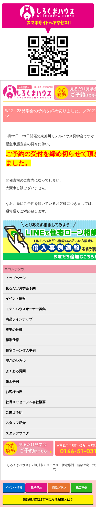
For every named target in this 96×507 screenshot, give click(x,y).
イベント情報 (13, 487)
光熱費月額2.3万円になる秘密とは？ (48, 499)
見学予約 (36, 487)
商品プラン (59, 487)
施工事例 (81, 487)
